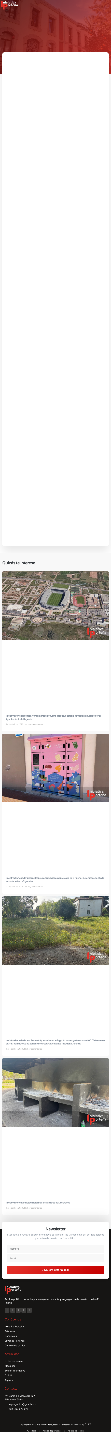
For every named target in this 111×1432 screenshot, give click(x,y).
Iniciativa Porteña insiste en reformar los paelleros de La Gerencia (38, 1202)
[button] (107, 5)
